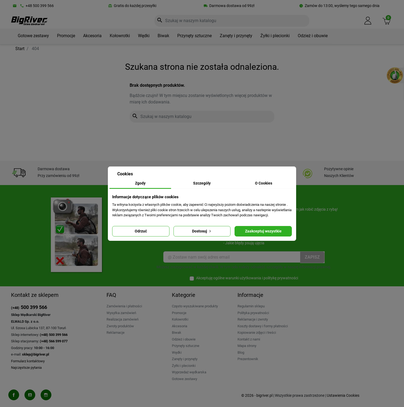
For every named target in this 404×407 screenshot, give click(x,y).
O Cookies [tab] (263, 183)
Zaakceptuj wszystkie (263, 231)
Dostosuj (202, 231)
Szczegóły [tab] (202, 183)
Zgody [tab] (140, 183)
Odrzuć (141, 231)
